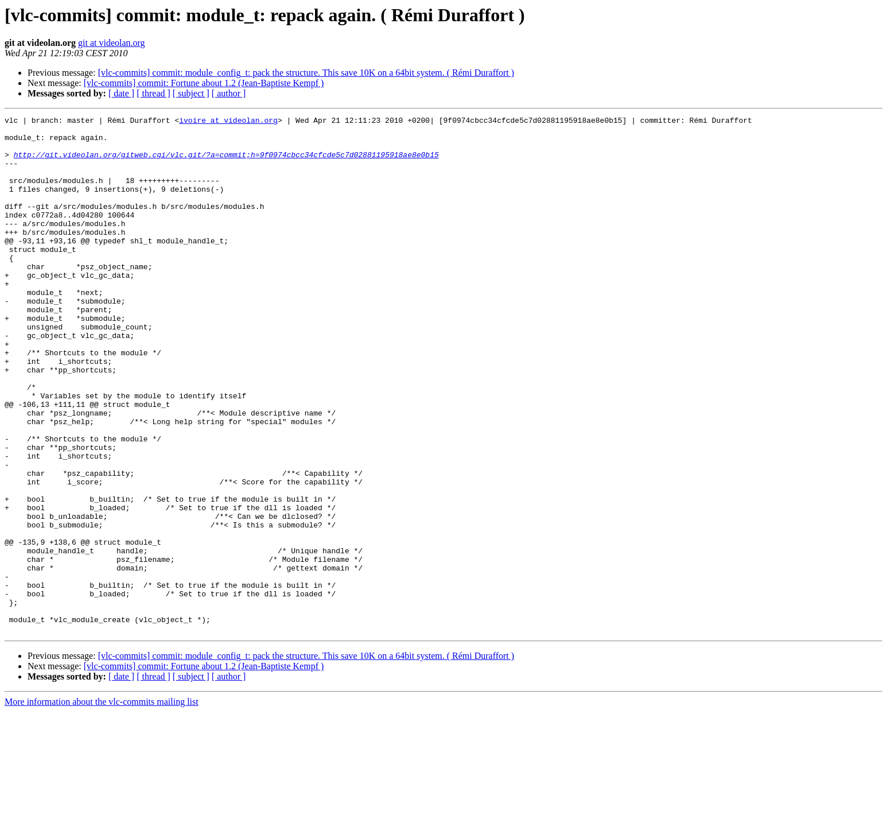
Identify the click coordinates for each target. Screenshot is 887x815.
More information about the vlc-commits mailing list (102, 805)
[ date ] (121, 93)
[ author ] (229, 93)
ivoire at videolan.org (228, 122)
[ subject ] (191, 93)
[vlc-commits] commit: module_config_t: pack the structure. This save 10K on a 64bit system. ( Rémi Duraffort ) (306, 72)
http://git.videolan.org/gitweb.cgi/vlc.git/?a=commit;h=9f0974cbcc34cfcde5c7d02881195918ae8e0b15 (226, 163)
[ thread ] (153, 93)
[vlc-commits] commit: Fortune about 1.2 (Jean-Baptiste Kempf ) (204, 83)
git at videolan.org (111, 43)
